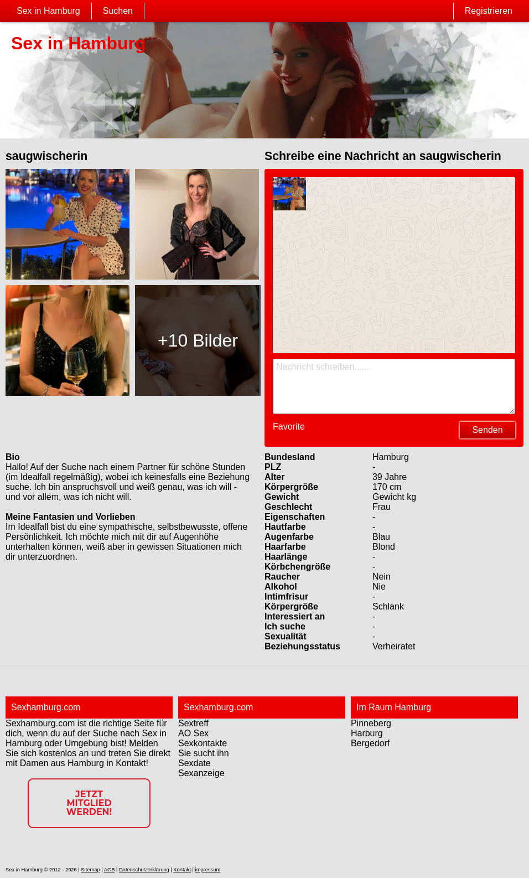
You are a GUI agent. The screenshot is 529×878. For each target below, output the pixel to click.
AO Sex (193, 733)
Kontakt (182, 869)
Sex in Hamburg (48, 11)
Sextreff (193, 723)
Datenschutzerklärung (144, 869)
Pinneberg (371, 723)
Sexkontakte (202, 743)
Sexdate (194, 763)
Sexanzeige (201, 773)
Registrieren (488, 11)
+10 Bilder (198, 340)
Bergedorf (370, 743)
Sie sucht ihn (203, 753)
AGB (109, 869)
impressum (208, 869)
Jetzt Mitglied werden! (89, 803)
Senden (487, 430)
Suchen (118, 11)
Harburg (367, 733)
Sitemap (90, 869)
